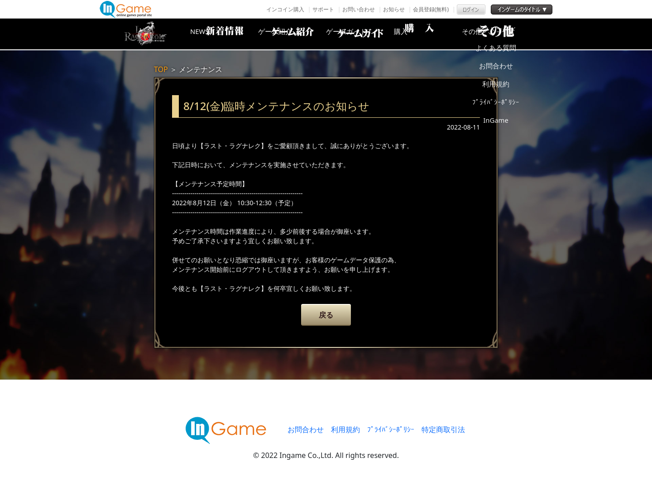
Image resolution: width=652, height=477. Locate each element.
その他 (505, 34)
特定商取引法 (443, 429)
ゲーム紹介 (287, 34)
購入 (432, 34)
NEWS (215, 34)
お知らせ (394, 9)
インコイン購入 (285, 9)
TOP (161, 69)
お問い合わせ (358, 9)
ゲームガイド (360, 34)
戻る (326, 315)
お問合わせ (306, 429)
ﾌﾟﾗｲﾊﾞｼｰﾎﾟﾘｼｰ (390, 429)
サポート (323, 9)
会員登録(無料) (431, 9)
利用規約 (345, 429)
